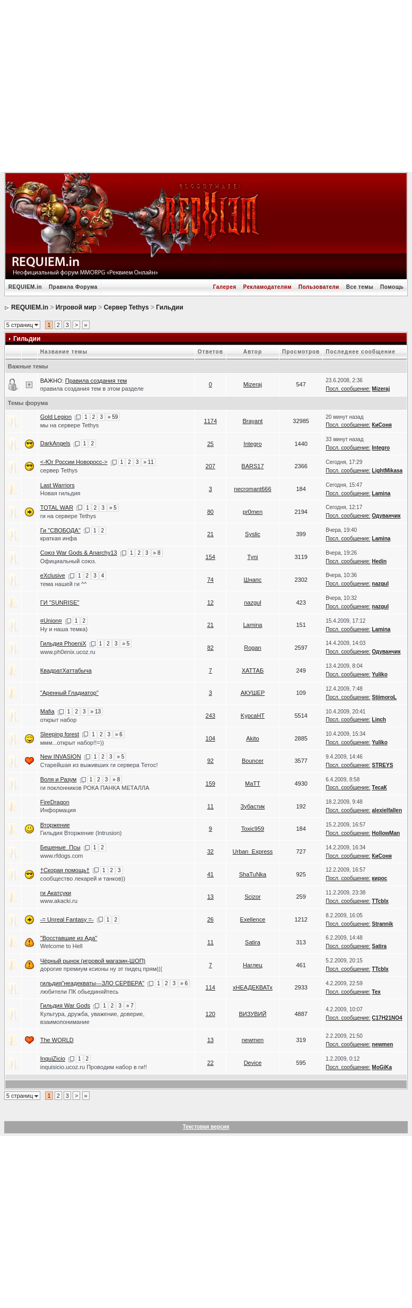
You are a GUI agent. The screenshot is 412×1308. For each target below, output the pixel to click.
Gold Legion (56, 417)
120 (210, 1014)
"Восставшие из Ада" (68, 938)
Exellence (253, 919)
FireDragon (54, 802)
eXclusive (52, 575)
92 (210, 761)
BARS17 (252, 466)
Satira (252, 942)
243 (210, 715)
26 (210, 919)
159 (210, 783)
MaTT (252, 783)
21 (210, 534)
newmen (253, 1040)
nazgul (380, 584)
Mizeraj (252, 384)
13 (210, 896)
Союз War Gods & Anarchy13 (78, 552)
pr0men (252, 512)
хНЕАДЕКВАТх (253, 987)
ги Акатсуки (55, 893)
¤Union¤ (51, 620)
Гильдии (169, 307)
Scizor (252, 896)
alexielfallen (387, 810)
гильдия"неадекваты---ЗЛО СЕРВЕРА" (92, 983)
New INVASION (60, 756)
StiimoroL (384, 697)
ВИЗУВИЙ (253, 1014)
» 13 (96, 712)
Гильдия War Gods (65, 1005)
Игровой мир (76, 307)
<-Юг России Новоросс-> (74, 462)
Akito (252, 738)
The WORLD (57, 1040)
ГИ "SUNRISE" (60, 602)
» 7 (130, 1006)
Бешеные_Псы (60, 847)
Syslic (252, 534)
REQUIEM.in (25, 287)
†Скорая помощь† (65, 870)
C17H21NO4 (387, 1018)
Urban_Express (253, 851)
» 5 (113, 508)
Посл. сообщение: (348, 389)
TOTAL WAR (56, 507)
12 (210, 602)
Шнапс (253, 579)
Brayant (252, 421)
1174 (210, 421)
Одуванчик (386, 516)
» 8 (157, 553)
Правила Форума (73, 287)
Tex (376, 992)
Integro (252, 444)
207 (210, 466)
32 (210, 851)
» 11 (148, 462)
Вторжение (55, 825)
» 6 (118, 734)
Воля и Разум (58, 779)
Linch (379, 719)
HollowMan (386, 833)
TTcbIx (380, 901)
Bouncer (253, 761)
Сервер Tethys (126, 307)
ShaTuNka (253, 874)
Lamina (381, 493)
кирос (379, 878)
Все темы (359, 287)
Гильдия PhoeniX (63, 643)
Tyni (252, 557)
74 (210, 579)
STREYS (382, 765)
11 (210, 806)
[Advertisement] (211, 85)
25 (210, 444)
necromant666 (252, 489)
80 (210, 512)
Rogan (252, 647)
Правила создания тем (96, 380)
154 (210, 557)
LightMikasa (387, 471)
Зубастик (252, 806)
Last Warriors (57, 485)
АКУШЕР (253, 693)
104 (210, 738)
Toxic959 (252, 828)
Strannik (382, 924)
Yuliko (379, 674)
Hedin (379, 561)
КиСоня (381, 425)
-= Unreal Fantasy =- (67, 919)
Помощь (392, 287)
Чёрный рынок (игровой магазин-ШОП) (93, 961)
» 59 (113, 417)
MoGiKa (382, 1067)
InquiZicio (52, 1058)
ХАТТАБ (253, 670)
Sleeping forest (59, 734)
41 (210, 874)
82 (210, 647)
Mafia (47, 711)
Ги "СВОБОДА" (60, 530)
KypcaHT (253, 715)
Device (253, 1063)
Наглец (252, 965)
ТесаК (379, 787)
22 (210, 1063)
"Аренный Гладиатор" (69, 693)
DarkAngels (55, 443)
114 (210, 987)
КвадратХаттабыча (66, 670)
